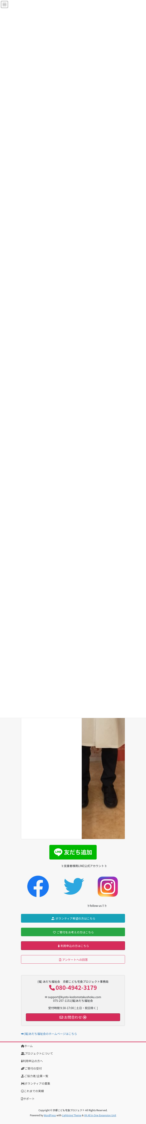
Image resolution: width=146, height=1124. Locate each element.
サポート (28, 1099)
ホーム (27, 1046)
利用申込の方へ (32, 1061)
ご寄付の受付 (31, 1068)
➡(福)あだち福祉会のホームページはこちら (49, 1034)
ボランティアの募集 (35, 1083)
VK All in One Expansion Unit (100, 1115)
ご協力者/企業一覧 (34, 1076)
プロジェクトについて (37, 1053)
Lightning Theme (71, 1115)
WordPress (50, 1115)
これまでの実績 (32, 1091)
